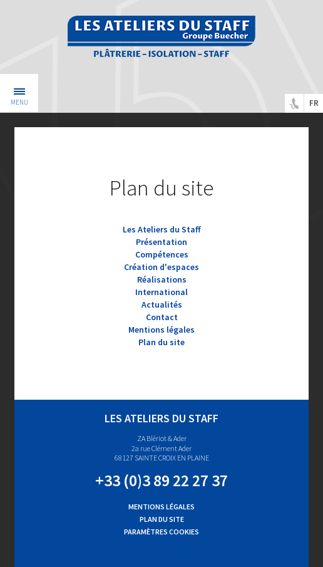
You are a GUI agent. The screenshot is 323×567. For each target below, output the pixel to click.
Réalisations (162, 279)
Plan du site (161, 342)
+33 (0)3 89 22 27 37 (161, 480)
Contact (162, 317)
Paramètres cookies (161, 531)
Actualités (161, 304)
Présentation (161, 241)
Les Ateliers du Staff (162, 229)
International (161, 292)
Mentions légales (161, 329)
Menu (19, 97)
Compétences (161, 254)
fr (314, 103)
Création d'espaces (161, 267)
